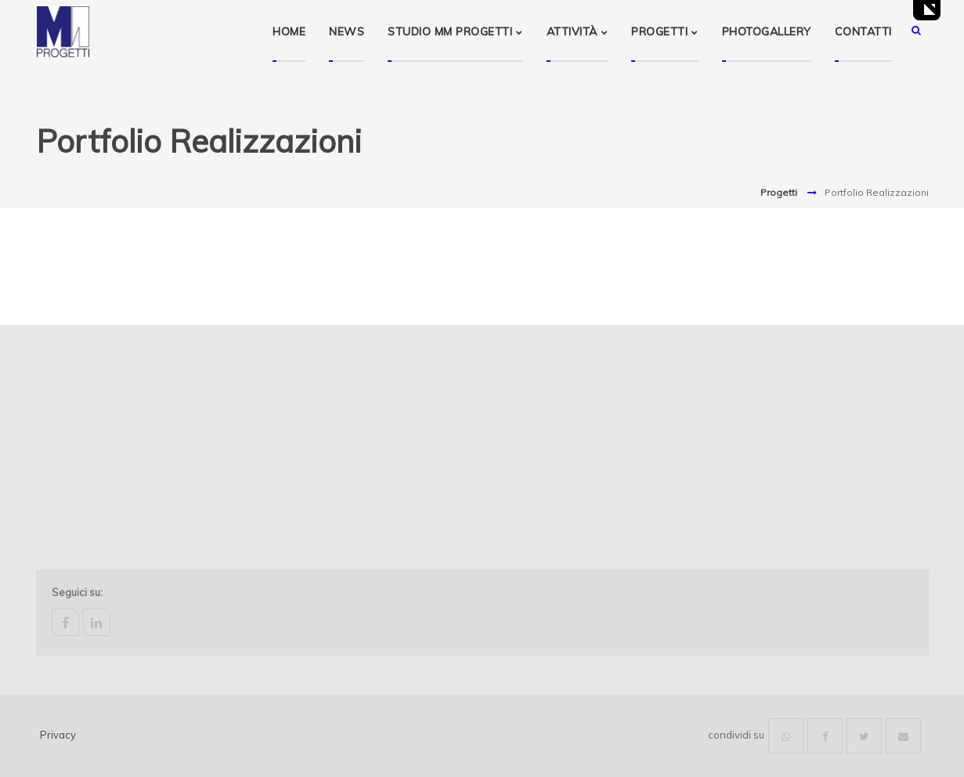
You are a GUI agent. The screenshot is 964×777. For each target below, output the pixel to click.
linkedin (96, 622)
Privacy (58, 734)
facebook (65, 622)
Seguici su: (77, 592)
